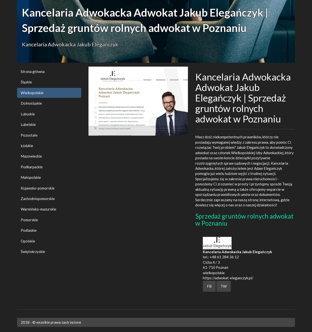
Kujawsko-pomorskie (38, 188)
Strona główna (33, 71)
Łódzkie (27, 145)
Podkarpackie (32, 167)
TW (224, 286)
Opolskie (28, 241)
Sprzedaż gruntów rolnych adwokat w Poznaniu (244, 219)
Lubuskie (28, 114)
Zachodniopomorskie (38, 198)
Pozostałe (29, 135)
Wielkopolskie (32, 93)
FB (209, 286)
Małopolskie (31, 177)
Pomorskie (29, 220)
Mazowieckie (31, 156)
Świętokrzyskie (33, 251)
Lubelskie (28, 124)
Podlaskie (29, 230)
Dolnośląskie (31, 103)
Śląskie (26, 82)
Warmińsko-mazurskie (38, 209)
